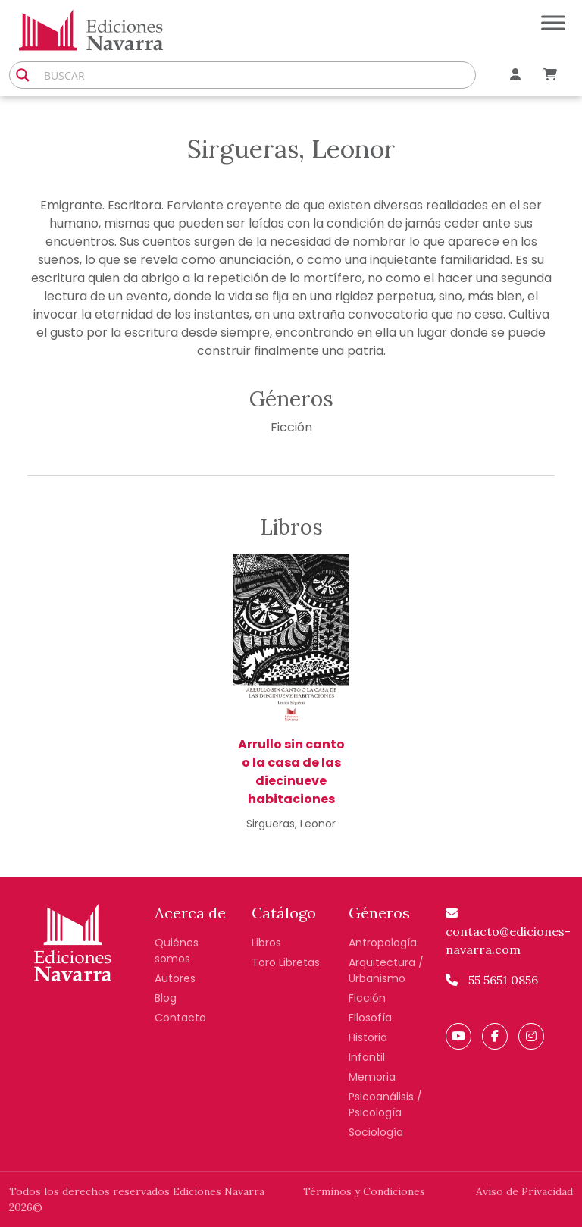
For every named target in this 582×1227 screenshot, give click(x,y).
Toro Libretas (286, 962)
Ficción (291, 427)
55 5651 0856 (492, 979)
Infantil (367, 1057)
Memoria (372, 1076)
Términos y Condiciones (364, 1191)
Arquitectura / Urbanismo (386, 970)
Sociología (376, 1132)
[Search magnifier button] (23, 75)
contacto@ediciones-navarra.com (508, 932)
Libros (266, 942)
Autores (175, 978)
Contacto (180, 1017)
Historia (368, 1037)
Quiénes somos (177, 950)
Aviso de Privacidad (524, 1191)
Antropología (383, 942)
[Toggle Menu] (553, 22)
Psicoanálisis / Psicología (385, 1104)
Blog (166, 998)
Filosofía (370, 1017)
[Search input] (256, 75)
